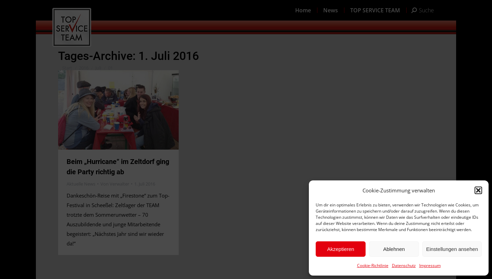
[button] (478, 190)
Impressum (430, 265)
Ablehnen (394, 249)
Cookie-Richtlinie (372, 265)
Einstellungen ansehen (452, 249)
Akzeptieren (340, 249)
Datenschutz (404, 265)
